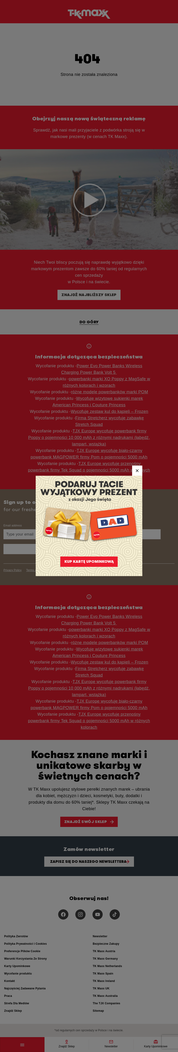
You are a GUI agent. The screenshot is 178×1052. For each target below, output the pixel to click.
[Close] (137, 470)
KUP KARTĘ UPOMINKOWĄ (89, 561)
